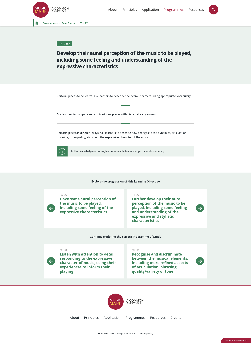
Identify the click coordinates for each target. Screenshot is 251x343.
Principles (129, 9)
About (112, 9)
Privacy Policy (146, 333)
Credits (175, 317)
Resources (196, 9)
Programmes (174, 9)
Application (150, 9)
